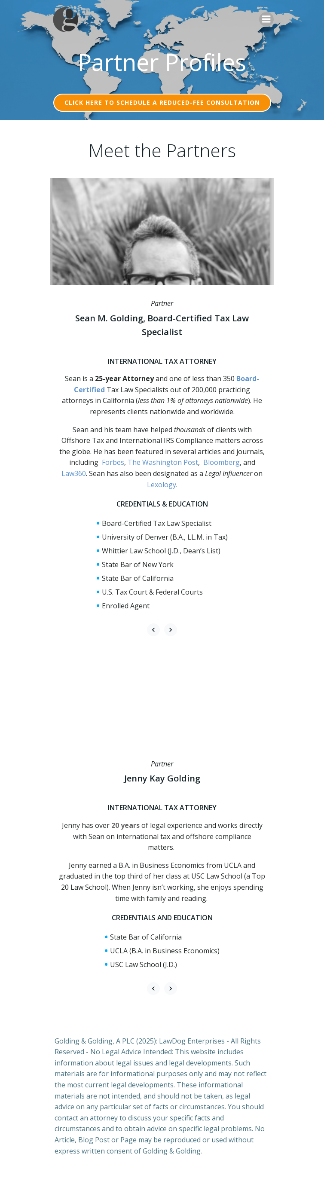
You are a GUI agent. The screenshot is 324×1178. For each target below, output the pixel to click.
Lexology (161, 484)
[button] (153, 629)
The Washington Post (163, 462)
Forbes (113, 462)
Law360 (73, 473)
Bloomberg (221, 462)
